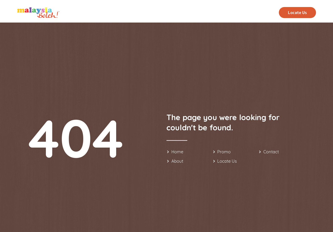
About (208, 13)
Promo (233, 13)
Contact (260, 13)
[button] (297, 12)
